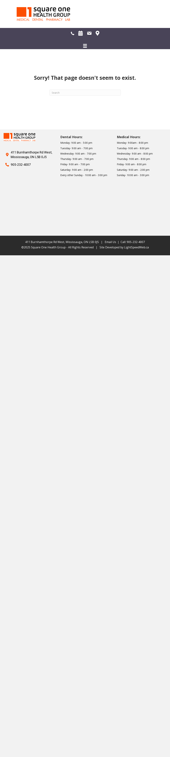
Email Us (110, 242)
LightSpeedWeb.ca (136, 247)
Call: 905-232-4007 (133, 242)
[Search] (85, 93)
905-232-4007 (21, 164)
